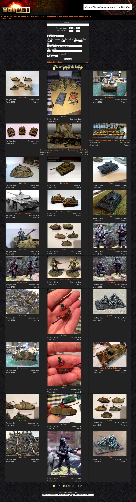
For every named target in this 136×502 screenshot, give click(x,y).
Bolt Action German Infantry (60, 280)
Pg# (80, 69)
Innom (70, 211)
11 (69, 69)
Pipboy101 (111, 97)
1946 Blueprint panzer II (22, 213)
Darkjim (65, 183)
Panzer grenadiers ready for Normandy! (103, 140)
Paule (23, 97)
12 (73, 69)
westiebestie (125, 140)
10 (65, 69)
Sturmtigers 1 (60, 211)
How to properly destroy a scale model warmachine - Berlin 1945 (64, 150)
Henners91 (111, 249)
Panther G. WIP (104, 368)
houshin (76, 280)
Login (87, 62)
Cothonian (117, 368)
